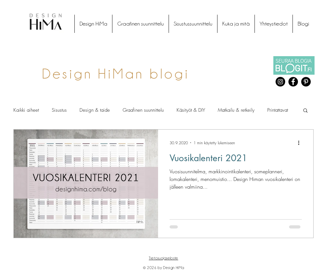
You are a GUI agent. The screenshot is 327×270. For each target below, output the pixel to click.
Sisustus (59, 110)
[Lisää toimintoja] (301, 142)
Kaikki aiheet (26, 110)
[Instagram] (280, 81)
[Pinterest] (306, 81)
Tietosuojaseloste (163, 258)
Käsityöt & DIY (191, 110)
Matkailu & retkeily (236, 110)
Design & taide (95, 110)
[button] (305, 111)
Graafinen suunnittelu (143, 110)
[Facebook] (293, 81)
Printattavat (277, 110)
